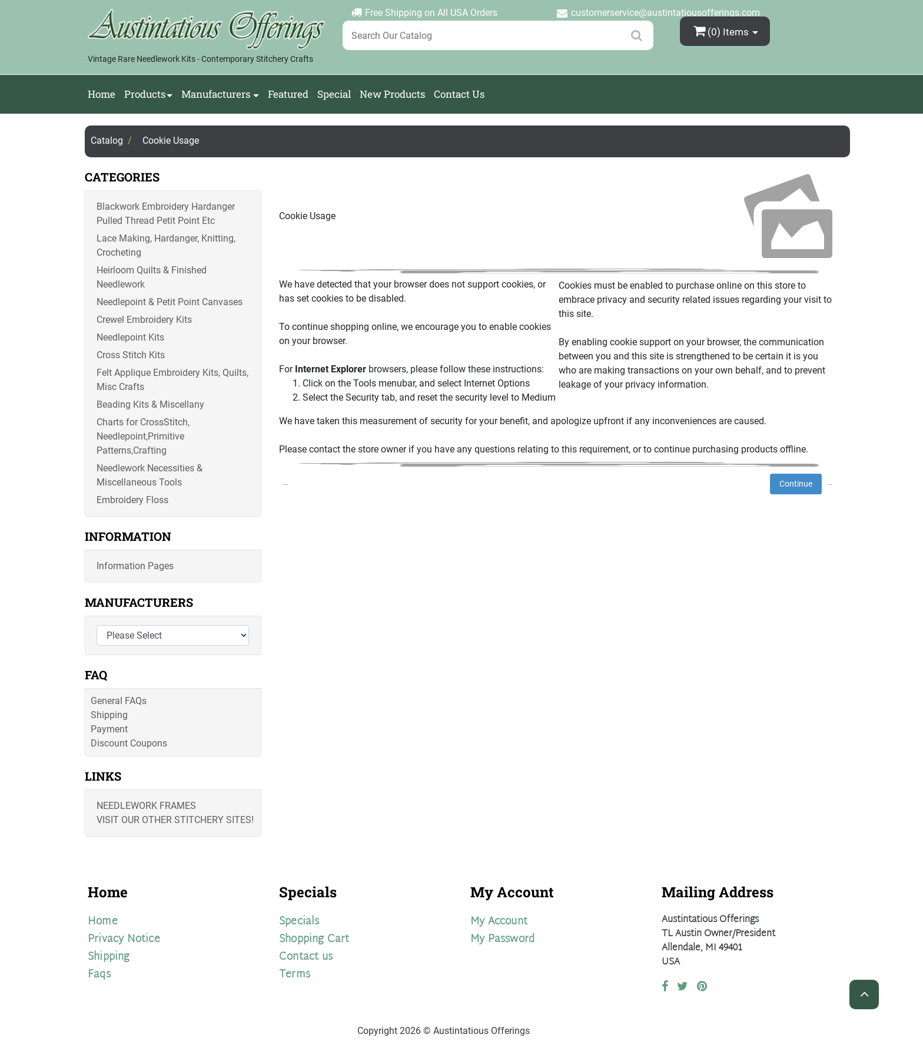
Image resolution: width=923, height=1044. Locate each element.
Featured (288, 94)
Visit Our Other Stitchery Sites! (175, 819)
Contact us (306, 957)
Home (101, 94)
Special (334, 94)
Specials (299, 921)
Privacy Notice (124, 939)
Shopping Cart (314, 939)
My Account (498, 921)
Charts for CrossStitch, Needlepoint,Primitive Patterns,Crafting (143, 436)
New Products (392, 94)
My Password (502, 939)
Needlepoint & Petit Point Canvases (170, 302)
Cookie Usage (170, 140)
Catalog (107, 140)
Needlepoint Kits (130, 337)
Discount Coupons (129, 743)
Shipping (109, 715)
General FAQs (119, 700)
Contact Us (459, 94)
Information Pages (135, 565)
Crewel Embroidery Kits (144, 319)
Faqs (99, 974)
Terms (294, 974)
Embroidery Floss (132, 500)
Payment (109, 729)
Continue (795, 483)
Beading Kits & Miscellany (150, 404)
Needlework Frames (146, 805)
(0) (722, 31)
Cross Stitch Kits (131, 355)
